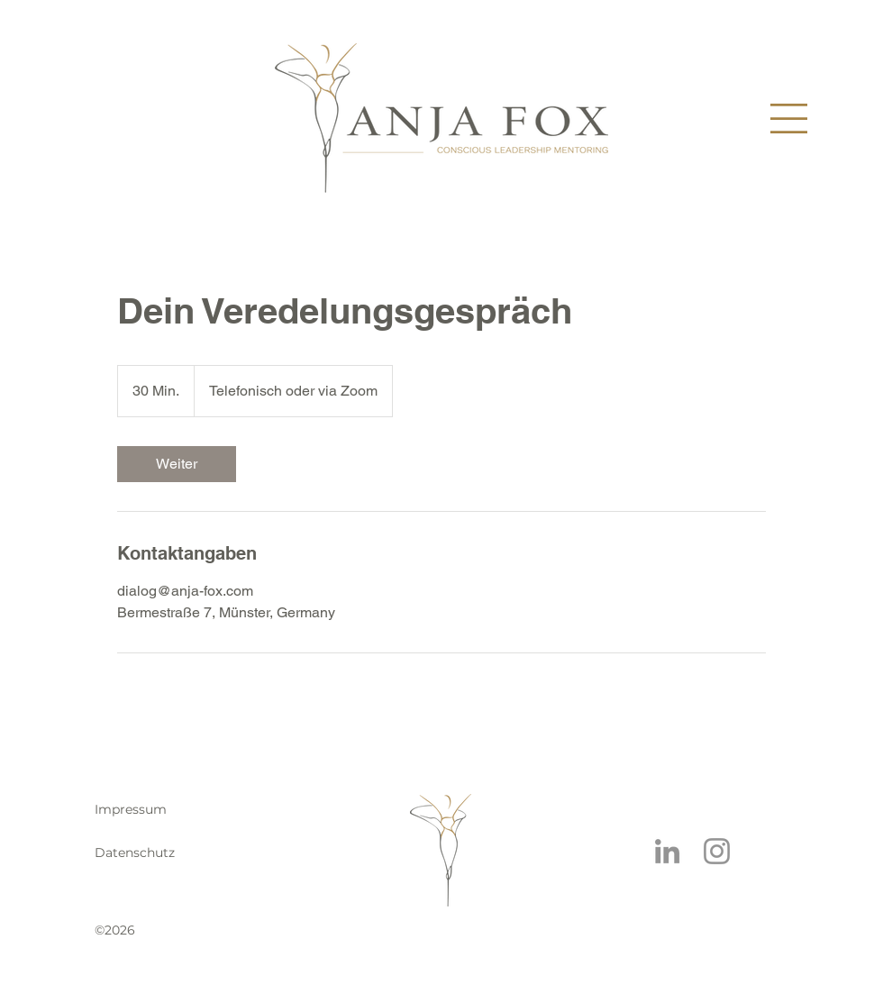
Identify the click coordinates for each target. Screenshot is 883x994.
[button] (788, 118)
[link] (176, 464)
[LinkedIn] (667, 851)
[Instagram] (716, 851)
